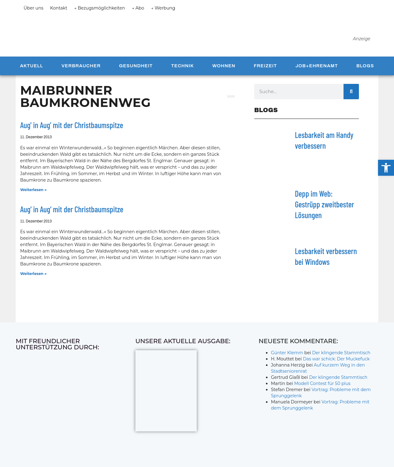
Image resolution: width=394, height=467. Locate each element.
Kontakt (58, 8)
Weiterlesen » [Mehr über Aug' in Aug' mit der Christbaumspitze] (33, 192)
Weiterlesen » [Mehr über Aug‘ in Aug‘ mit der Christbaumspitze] (33, 276)
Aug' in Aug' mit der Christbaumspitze (71, 127)
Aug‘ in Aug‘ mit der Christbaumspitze (71, 211)
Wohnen (223, 68)
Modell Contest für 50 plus (322, 386)
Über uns (33, 8)
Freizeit (265, 68)
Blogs (365, 68)
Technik (182, 68)
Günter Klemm (287, 355)
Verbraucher (81, 68)
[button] (386, 168)
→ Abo (138, 8)
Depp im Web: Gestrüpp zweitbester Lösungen (324, 206)
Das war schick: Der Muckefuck (336, 361)
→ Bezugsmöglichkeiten (99, 8)
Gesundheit (136, 68)
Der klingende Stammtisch (341, 355)
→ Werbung (163, 8)
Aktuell (31, 68)
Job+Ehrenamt (317, 68)
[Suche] (351, 94)
